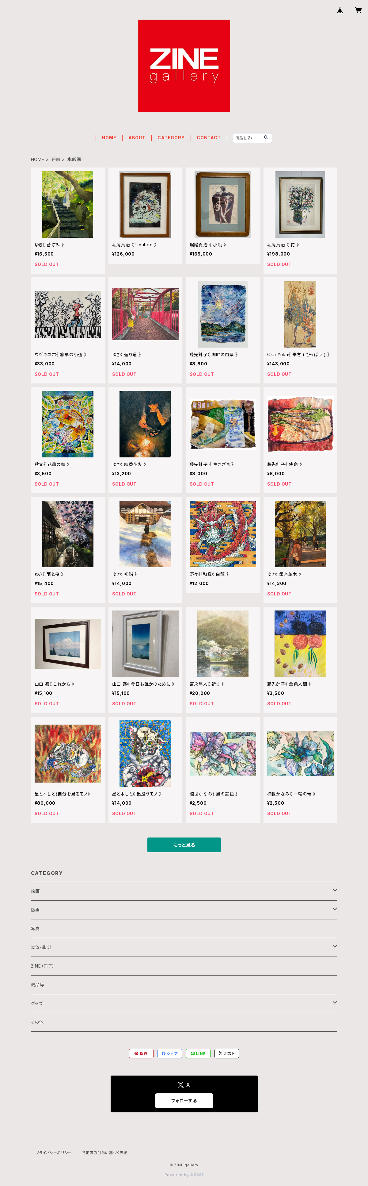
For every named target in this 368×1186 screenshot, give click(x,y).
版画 (35, 909)
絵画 (56, 159)
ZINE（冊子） (43, 965)
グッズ (37, 1003)
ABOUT (137, 137)
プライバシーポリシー (54, 1152)
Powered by (184, 1175)
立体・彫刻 (41, 947)
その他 (37, 1022)
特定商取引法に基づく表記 (105, 1152)
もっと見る (184, 845)
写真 (35, 928)
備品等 (37, 984)
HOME (109, 137)
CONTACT (209, 137)
